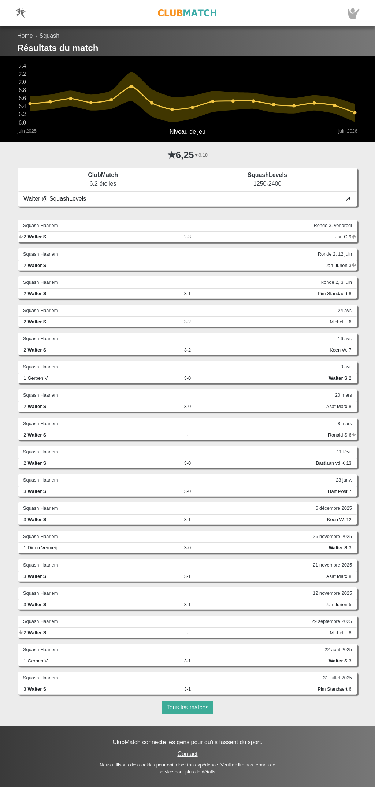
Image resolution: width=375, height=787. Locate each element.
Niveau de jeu (187, 132)
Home (25, 36)
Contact (187, 754)
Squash (49, 36)
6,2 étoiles (103, 184)
